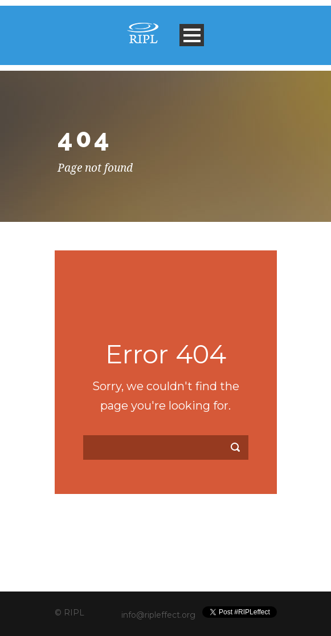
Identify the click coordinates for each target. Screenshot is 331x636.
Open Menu (191, 35)
